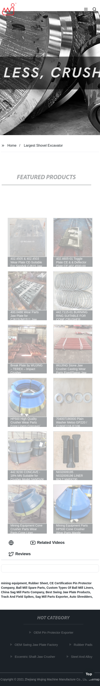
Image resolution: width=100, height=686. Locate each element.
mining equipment (14, 583)
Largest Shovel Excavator (43, 145)
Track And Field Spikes (17, 596)
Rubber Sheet (38, 583)
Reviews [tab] (20, 554)
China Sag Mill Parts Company (22, 592)
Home (12, 145)
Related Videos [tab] (47, 542)
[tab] (12, 542)
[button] (86, 9)
